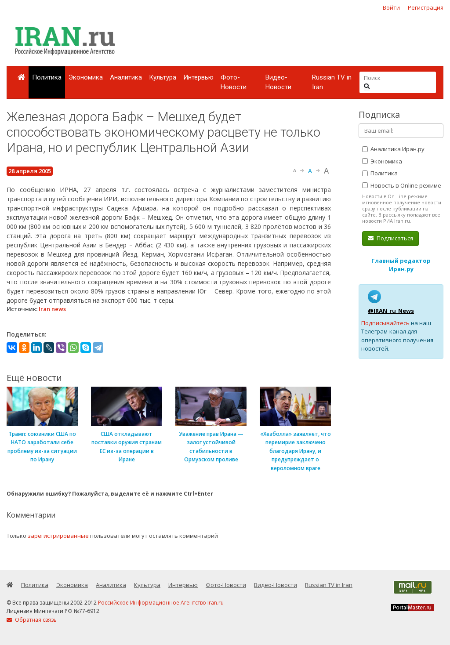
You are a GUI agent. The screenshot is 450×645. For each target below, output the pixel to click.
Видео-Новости (278, 82)
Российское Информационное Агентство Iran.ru (161, 602)
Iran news (52, 309)
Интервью (198, 77)
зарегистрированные (58, 536)
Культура (162, 77)
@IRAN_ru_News (391, 311)
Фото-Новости (234, 82)
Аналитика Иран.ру (393, 149)
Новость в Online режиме (401, 185)
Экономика (86, 77)
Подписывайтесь (385, 323)
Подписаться (390, 238)
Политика (47, 77)
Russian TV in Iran (332, 82)
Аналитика (126, 77)
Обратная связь (32, 619)
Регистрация (425, 7)
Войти (391, 7)
